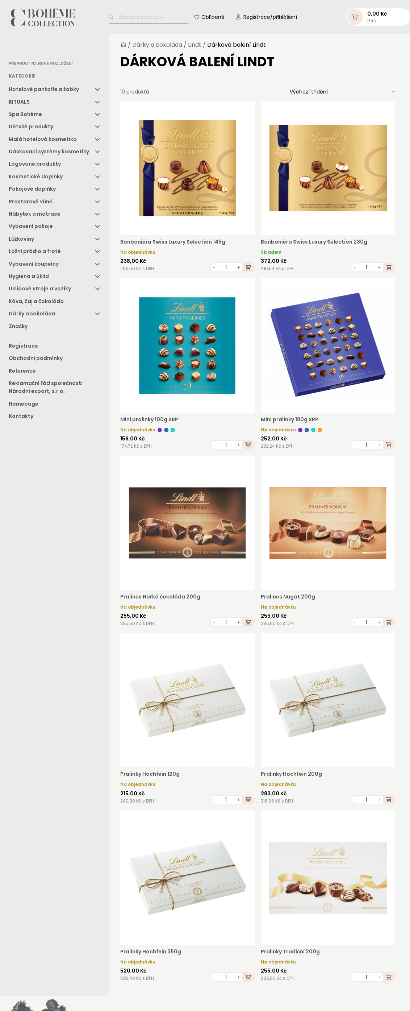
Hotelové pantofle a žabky (44, 90)
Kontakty (21, 417)
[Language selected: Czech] (39, 49)
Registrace (23, 347)
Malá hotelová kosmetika (43, 140)
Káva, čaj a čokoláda (36, 302)
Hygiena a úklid (29, 277)
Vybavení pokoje (31, 227)
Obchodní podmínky (36, 359)
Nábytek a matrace (34, 215)
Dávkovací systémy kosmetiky (49, 153)
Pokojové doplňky (32, 190)
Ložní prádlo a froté (35, 252)
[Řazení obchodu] (342, 93)
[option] (26, 49)
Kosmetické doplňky (36, 178)
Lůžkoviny (21, 240)
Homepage (23, 405)
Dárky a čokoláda (32, 315)
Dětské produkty (31, 128)
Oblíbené (213, 17)
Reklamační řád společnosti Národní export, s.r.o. (46, 388)
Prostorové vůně (31, 203)
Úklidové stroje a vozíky (40, 290)
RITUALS (19, 103)
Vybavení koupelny (34, 265)
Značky (18, 327)
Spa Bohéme (25, 115)
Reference (22, 372)
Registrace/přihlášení (270, 17)
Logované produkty (35, 165)
